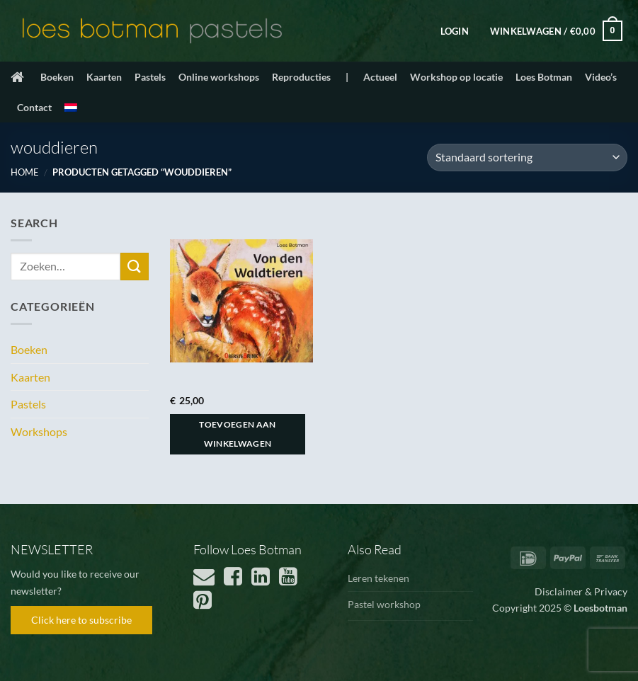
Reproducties (301, 77)
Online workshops (218, 77)
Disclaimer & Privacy (581, 591)
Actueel (380, 77)
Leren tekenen (378, 578)
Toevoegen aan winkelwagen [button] (237, 434)
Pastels (150, 77)
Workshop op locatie (456, 77)
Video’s (601, 77)
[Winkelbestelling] (527, 157)
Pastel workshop (384, 604)
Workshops (39, 431)
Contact (34, 107)
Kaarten (104, 77)
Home (25, 172)
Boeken (57, 77)
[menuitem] (70, 107)
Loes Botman (543, 77)
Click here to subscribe (81, 620)
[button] (454, 31)
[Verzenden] (134, 266)
